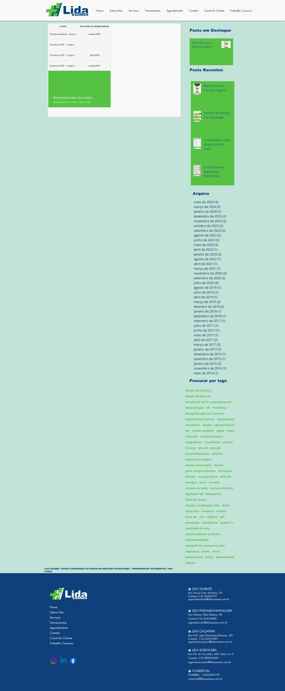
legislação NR (194, 494)
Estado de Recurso (197, 396)
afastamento (226, 419)
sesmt (205, 551)
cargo (230, 430)
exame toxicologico (198, 459)
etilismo (217, 453)
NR (208, 407)
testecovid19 (194, 557)
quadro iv (226, 522)
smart (216, 551)
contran (227, 442)
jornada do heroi (196, 488)
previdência (210, 522)
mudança (207, 511)
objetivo (212, 516)
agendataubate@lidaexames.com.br (208, 599)
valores (190, 562)
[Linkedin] (63, 660)
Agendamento (59, 628)
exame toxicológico (198, 465)
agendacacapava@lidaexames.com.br (210, 641)
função (218, 465)
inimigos (191, 482)
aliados (207, 425)
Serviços (55, 617)
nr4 (202, 516)
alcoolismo (192, 425)
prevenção (192, 522)
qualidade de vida (197, 528)
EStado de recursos (198, 390)
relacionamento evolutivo (202, 534)
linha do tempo (195, 499)
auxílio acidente (203, 430)
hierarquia (225, 471)
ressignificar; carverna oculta (205, 545)
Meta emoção (194, 407)
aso (187, 430)
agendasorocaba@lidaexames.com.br (209, 662)
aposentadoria (224, 425)
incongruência (208, 476)
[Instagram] (53, 660)
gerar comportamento (200, 471)
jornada (214, 482)
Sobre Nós (57, 612)
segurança (192, 551)
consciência (212, 442)
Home (53, 607)
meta (225, 505)
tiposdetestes (225, 557)
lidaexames (213, 494)
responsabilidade (197, 539)
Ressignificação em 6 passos (204, 413)
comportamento (211, 436)
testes (209, 557)
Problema (219, 407)
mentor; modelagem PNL (202, 505)
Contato (55, 633)
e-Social (190, 448)
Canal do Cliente (61, 638)
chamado (191, 436)
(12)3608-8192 (210, 675)
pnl (222, 516)
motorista (192, 511)
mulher (221, 511)
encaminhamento (197, 453)
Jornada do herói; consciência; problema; (210, 402)
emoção (215, 448)
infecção (225, 476)
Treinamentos (58, 622)
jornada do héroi (221, 488)
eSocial (203, 448)
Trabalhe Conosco (61, 643)
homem (190, 476)
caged (220, 430)
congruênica (193, 442)
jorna (202, 482)
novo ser (191, 516)
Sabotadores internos (200, 419)
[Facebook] (73, 660)
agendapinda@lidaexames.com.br (207, 622)
